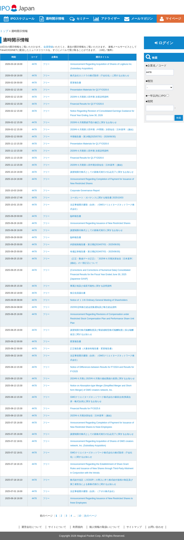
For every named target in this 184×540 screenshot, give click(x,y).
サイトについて (57, 526)
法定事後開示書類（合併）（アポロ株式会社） (93, 491)
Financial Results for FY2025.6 (85, 408)
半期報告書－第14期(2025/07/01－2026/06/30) (93, 136)
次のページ (90, 515)
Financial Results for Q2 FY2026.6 (86, 104)
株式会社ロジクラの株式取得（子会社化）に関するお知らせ (99, 75)
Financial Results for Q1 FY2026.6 (86, 158)
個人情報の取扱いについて (104, 526)
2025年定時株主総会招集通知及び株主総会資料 (93, 307)
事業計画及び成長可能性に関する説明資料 (91, 286)
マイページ (170, 18)
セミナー (79, 18)
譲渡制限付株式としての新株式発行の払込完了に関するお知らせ (102, 172)
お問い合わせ (155, 526)
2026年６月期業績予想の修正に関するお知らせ (93, 122)
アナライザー (106, 18)
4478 (34, 64)
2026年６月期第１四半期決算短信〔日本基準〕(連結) (96, 165)
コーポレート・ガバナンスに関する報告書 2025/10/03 (96, 197)
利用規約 (78, 526)
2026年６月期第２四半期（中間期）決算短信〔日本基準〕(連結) (101, 129)
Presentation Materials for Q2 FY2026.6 (89, 89)
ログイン (164, 43)
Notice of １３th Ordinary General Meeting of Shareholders (98, 300)
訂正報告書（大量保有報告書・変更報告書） (92, 348)
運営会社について (31, 526)
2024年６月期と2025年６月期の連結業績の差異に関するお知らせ (102, 378)
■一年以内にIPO (157, 95)
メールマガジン (138, 18)
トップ (4, 31)
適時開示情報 (52, 18)
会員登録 (48, 46)
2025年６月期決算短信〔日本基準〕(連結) (90, 415)
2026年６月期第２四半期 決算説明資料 (89, 97)
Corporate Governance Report (84, 190)
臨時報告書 (75, 216)
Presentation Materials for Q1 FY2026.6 (89, 143)
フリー (46, 64)
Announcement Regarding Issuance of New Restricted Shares (100, 223)
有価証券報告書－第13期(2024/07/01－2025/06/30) (95, 251)
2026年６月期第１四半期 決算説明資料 (89, 150)
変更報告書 (75, 82)
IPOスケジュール (19, 18)
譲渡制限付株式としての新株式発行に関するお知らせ (96, 230)
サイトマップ (134, 526)
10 (79, 515)
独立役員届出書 (77, 293)
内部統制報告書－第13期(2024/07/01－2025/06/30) (95, 244)
